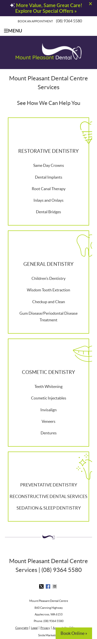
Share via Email (55, 586)
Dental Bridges (48, 212)
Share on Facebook (48, 586)
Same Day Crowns (48, 165)
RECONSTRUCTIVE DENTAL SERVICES (48, 496)
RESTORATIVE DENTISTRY (48, 151)
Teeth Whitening (48, 386)
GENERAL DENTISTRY (48, 264)
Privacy (45, 627)
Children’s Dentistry (48, 278)
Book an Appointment (35, 21)
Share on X (42, 586)
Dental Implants (48, 177)
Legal (34, 627)
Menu (13, 30)
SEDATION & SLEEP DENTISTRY (48, 508)
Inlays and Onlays (48, 200)
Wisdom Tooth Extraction (48, 290)
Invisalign (48, 410)
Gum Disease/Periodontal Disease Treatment (48, 316)
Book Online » (74, 633)
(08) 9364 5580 (69, 21)
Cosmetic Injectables (48, 398)
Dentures (49, 433)
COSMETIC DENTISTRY (48, 372)
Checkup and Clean (48, 301)
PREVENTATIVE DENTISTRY (48, 484)
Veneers (48, 421)
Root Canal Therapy (48, 188)
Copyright (21, 627)
